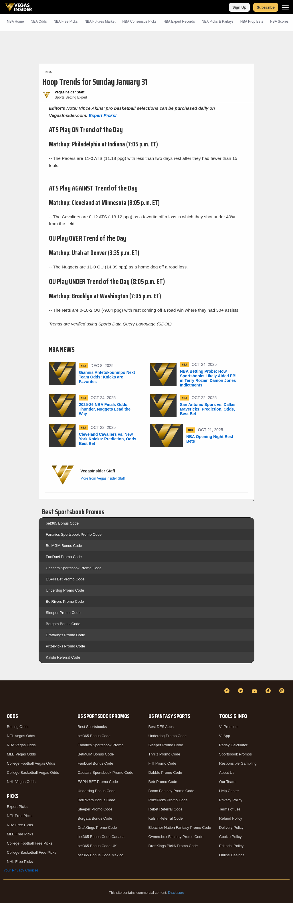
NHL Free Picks (20, 861)
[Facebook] (227, 690)
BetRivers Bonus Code (96, 800)
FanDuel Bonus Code (95, 763)
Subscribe (266, 7)
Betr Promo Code (163, 782)
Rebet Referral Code (166, 809)
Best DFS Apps (161, 727)
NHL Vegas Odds (21, 782)
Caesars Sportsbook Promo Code (73, 568)
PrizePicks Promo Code (65, 646)
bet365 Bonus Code (62, 523)
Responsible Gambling (238, 763)
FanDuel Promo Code (64, 557)
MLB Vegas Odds (21, 754)
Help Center (229, 791)
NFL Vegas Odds (21, 736)
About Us (226, 772)
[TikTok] (269, 690)
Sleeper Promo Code (63, 612)
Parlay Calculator (233, 745)
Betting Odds (17, 727)
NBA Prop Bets (251, 21)
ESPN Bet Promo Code (65, 579)
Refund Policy (230, 818)
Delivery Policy (231, 827)
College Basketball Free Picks (31, 852)
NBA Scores (279, 21)
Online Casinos (231, 855)
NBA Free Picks (20, 825)
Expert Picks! (103, 115)
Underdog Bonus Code (96, 791)
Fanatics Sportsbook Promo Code (74, 534)
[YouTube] (255, 690)
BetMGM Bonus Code (64, 545)
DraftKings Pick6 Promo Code (173, 846)
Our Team (227, 782)
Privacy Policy (230, 800)
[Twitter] (241, 690)
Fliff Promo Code (162, 763)
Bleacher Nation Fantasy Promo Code (180, 827)
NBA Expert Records (179, 21)
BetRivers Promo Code (65, 601)
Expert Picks (17, 806)
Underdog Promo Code (65, 590)
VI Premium (229, 727)
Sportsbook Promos (235, 754)
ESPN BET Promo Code (98, 782)
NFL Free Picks (19, 816)
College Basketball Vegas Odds (33, 772)
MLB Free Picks (20, 834)
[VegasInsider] (6, 696)
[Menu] (285, 7)
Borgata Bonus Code (63, 624)
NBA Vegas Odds (21, 745)
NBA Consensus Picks (139, 21)
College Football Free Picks (29, 843)
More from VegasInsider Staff (102, 478)
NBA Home (15, 21)
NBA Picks (66, 21)
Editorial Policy (231, 846)
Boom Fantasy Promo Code (171, 791)
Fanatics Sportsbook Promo (100, 745)
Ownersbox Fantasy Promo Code (176, 837)
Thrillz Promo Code (164, 754)
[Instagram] (282, 690)
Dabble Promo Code (165, 772)
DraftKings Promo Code (65, 635)
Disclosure (176, 893)
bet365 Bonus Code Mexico (100, 855)
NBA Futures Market (99, 21)
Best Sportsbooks (92, 727)
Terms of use (229, 809)
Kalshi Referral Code (63, 657)
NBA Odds (39, 21)
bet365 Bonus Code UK (97, 846)
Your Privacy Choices (21, 870)
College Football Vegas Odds (31, 763)
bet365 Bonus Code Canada (101, 837)
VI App (224, 736)
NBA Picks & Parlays (217, 21)
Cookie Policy (230, 837)
